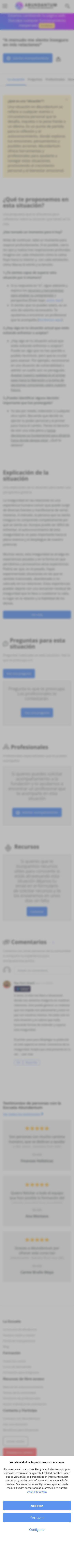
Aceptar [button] (37, 1506)
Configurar (37, 1529)
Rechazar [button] (37, 1518)
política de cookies (37, 1491)
